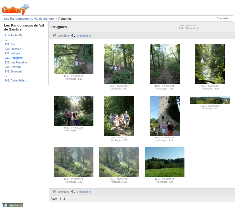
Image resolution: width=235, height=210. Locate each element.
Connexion (223, 18)
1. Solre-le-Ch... (14, 35)
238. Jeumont (13, 71)
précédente (84, 35)
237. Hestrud (13, 67)
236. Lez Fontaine (16, 62)
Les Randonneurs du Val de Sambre (29, 18)
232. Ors (10, 44)
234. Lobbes (12, 53)
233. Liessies (13, 49)
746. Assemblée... (16, 80)
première (63, 35)
